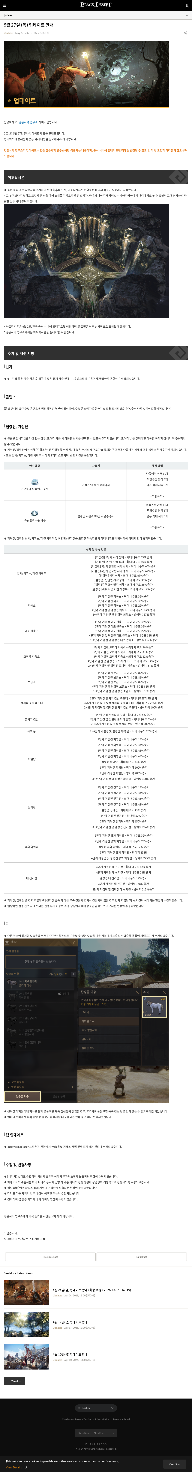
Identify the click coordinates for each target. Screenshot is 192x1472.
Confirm (174, 1464)
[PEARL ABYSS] (96, 1447)
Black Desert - (91, 1436)
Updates (96, 15)
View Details (14, 1467)
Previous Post (50, 1258)
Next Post (141, 1258)
